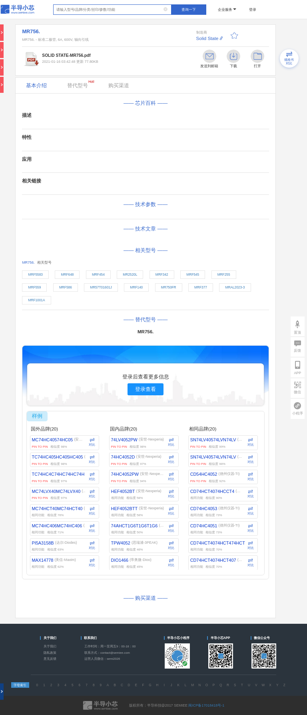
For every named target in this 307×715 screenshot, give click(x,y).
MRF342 (161, 274)
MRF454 (98, 274)
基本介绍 (36, 85)
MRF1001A (36, 300)
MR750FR (168, 287)
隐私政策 (50, 653)
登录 (252, 10)
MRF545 (192, 274)
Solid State (207, 38)
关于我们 (50, 646)
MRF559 (34, 287)
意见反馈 (50, 659)
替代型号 (80, 84)
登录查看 (145, 389)
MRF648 (67, 274)
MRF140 (136, 287)
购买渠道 (118, 85)
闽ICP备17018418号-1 (206, 705)
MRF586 (65, 287)
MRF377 (200, 287)
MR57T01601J (101, 287)
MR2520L (130, 274)
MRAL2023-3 (235, 287)
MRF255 (223, 274)
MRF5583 (35, 274)
